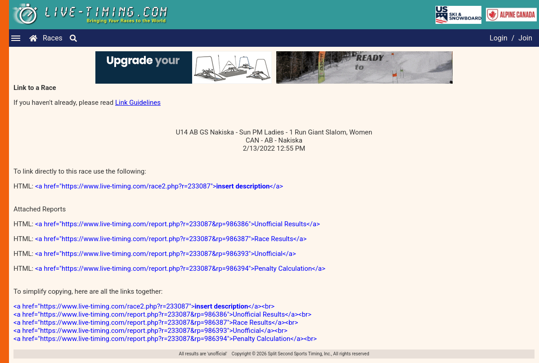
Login (498, 38)
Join (525, 38)
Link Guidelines (138, 103)
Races (53, 38)
